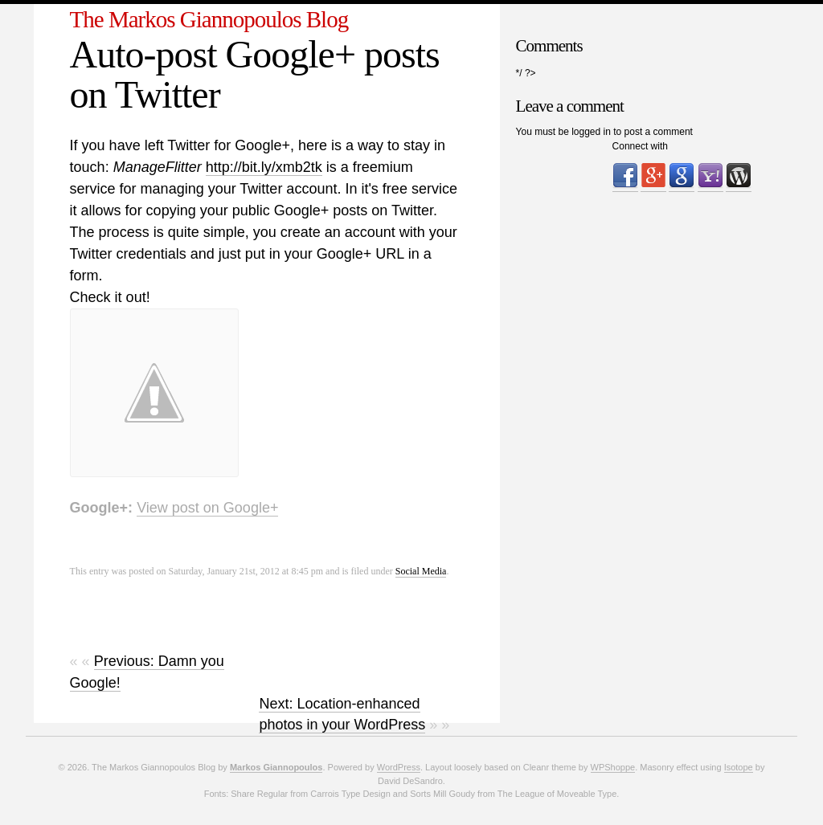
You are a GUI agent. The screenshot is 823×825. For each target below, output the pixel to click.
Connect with (640, 146)
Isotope (738, 767)
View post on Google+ (207, 508)
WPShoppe (613, 767)
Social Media (421, 571)
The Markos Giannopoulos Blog (209, 19)
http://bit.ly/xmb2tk (264, 167)
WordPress (398, 767)
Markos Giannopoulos (276, 767)
